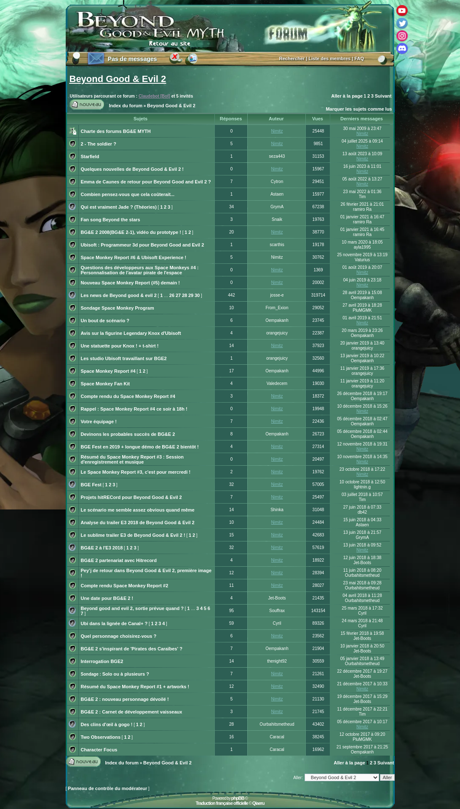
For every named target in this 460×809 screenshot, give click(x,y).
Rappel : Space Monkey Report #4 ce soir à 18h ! (134, 408)
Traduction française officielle (221, 803)
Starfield (90, 156)
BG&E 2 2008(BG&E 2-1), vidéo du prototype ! (131, 232)
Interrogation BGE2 (102, 661)
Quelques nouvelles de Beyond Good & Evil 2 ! (132, 169)
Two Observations (101, 737)
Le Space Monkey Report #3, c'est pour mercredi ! (136, 472)
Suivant (383, 95)
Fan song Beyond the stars (110, 219)
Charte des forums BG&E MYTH (116, 131)
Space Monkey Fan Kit (105, 383)
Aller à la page (347, 95)
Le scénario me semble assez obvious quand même (138, 509)
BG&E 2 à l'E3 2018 (102, 547)
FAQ (359, 58)
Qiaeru (258, 803)
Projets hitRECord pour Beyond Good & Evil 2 (131, 497)
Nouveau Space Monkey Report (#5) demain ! (130, 282)
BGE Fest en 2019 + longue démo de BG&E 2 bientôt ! (140, 446)
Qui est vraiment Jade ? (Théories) (119, 207)
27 (178, 295)
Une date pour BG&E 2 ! (107, 598)
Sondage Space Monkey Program (117, 307)
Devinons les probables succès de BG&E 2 (128, 434)
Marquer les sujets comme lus (359, 108)
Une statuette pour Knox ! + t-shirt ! (120, 345)
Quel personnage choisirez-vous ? (119, 636)
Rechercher (292, 58)
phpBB (237, 798)
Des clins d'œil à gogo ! (107, 724)
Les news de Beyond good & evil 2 (119, 295)
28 (184, 295)
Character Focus (99, 749)
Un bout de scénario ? (105, 320)
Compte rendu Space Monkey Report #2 (124, 585)
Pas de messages (132, 59)
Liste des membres (330, 58)
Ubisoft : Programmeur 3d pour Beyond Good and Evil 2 (142, 244)
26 (171, 295)
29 (190, 295)
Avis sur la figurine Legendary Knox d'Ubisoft (131, 333)
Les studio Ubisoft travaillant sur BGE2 (124, 358)
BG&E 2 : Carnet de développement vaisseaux (131, 711)
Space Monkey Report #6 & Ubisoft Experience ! (134, 257)
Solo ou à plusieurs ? (125, 673)
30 (197, 295)
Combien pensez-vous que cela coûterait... (128, 194)
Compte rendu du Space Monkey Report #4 (128, 396)
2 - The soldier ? (98, 143)
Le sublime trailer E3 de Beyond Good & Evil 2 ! (133, 535)
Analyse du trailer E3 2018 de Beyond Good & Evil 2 (138, 522)
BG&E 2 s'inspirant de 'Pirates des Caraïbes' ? (131, 648)
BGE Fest (91, 484)
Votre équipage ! (99, 421)
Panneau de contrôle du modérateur (107, 788)
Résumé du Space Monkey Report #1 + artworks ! (135, 686)
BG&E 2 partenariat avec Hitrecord (119, 560)
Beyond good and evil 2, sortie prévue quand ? (132, 608)
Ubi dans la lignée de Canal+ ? (114, 623)
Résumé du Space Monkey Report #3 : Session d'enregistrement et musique (132, 459)
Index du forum (125, 105)
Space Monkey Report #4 (108, 371)
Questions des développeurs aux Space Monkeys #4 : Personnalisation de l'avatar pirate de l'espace (140, 270)
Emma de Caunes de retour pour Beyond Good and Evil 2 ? (146, 181)
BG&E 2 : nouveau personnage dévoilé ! (125, 699)
